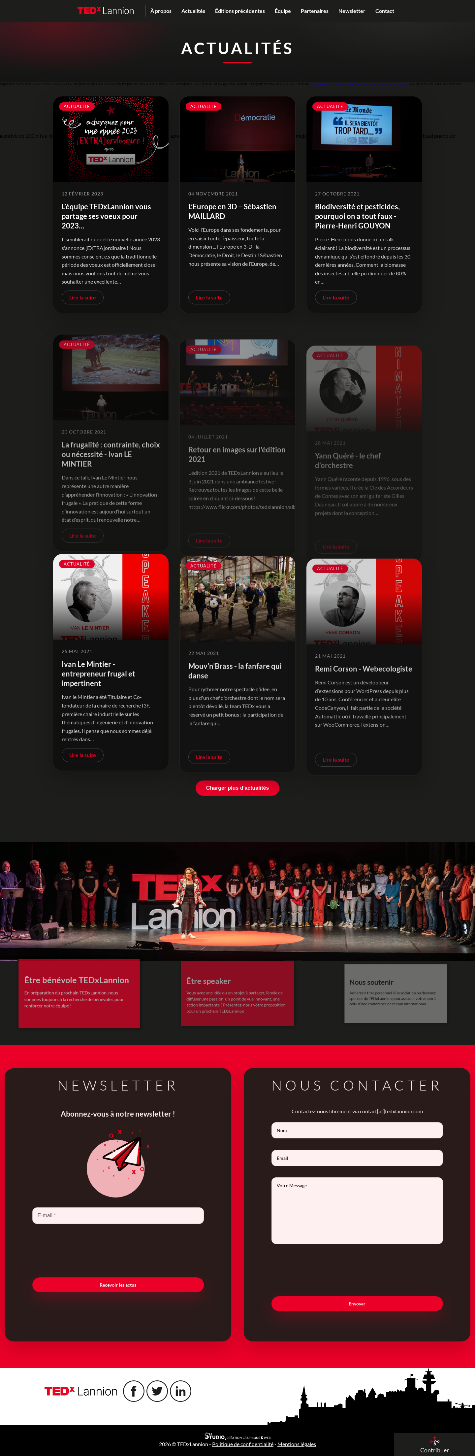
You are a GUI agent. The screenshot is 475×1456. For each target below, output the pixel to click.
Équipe (283, 11)
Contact (384, 11)
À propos (161, 11)
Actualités (193, 11)
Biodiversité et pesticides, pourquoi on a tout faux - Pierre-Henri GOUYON (357, 216)
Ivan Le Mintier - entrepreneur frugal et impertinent (98, 703)
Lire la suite (82, 297)
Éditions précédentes (240, 11)
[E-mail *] (88, 1215)
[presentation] (88, 1250)
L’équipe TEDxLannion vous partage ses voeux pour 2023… (106, 216)
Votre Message (386, 1210)
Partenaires (315, 11)
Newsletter (351, 11)
